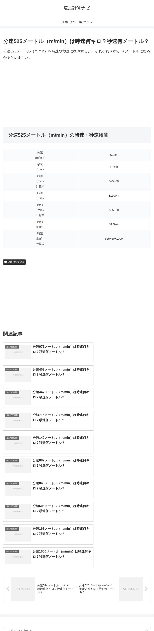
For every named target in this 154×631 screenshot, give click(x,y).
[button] (146, 513)
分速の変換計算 (14, 261)
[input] (77, 513)
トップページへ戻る (39, 618)
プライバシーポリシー (115, 618)
